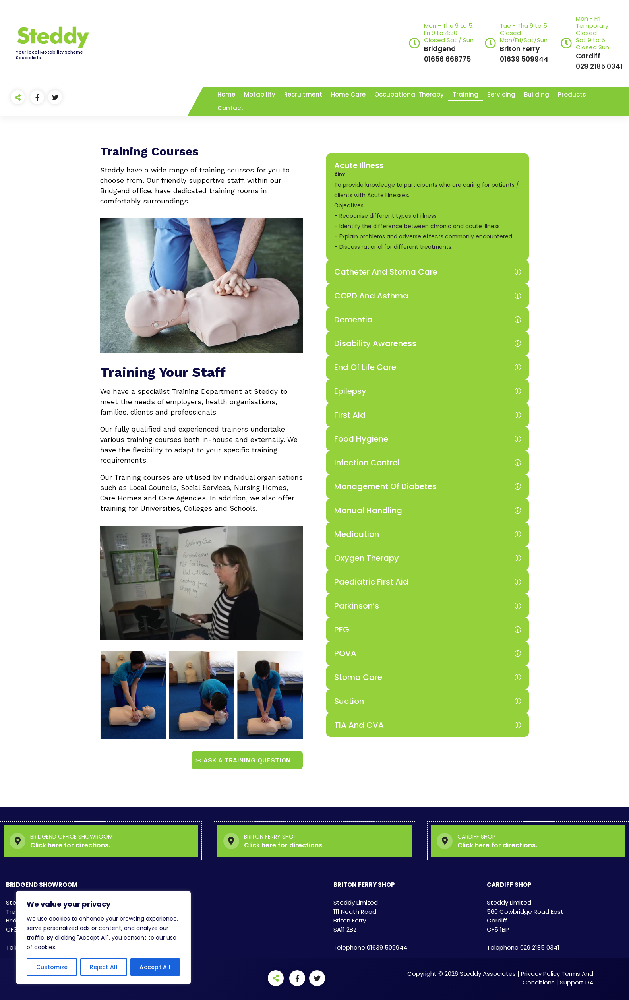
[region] (103, 937)
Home (226, 94)
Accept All (154, 967)
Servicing (501, 94)
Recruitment (303, 94)
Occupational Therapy (409, 94)
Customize (52, 967)
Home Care (348, 94)
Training (465, 94)
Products (572, 94)
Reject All (104, 967)
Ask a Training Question (247, 760)
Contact (230, 108)
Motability (259, 94)
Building (536, 94)
